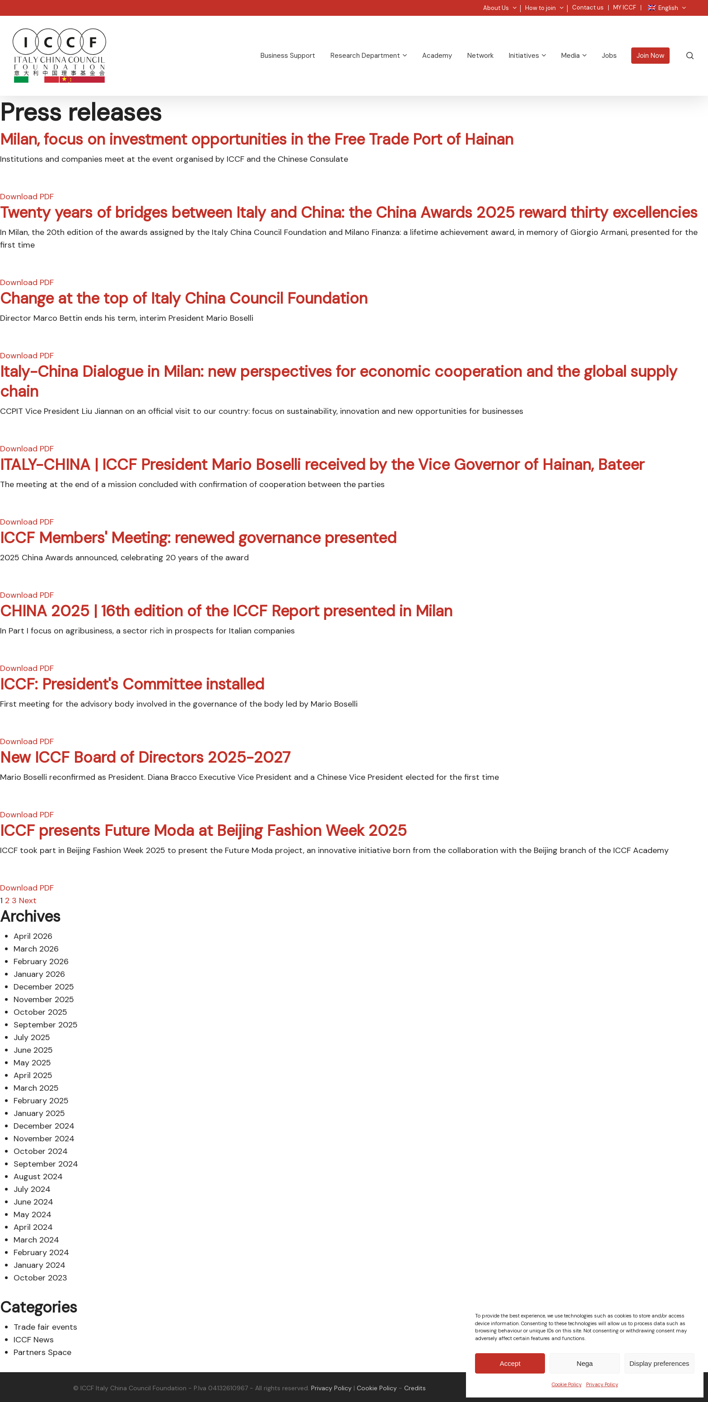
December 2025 (44, 986)
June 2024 (33, 1201)
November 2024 (44, 1138)
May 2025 (32, 1062)
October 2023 (40, 1277)
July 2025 (32, 1037)
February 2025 (41, 1100)
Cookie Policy (567, 1384)
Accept (510, 1363)
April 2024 (33, 1227)
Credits (415, 1388)
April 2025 (33, 1075)
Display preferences (659, 1363)
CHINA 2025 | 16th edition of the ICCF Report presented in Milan (226, 611)
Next (28, 900)
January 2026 (39, 974)
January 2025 (39, 1113)
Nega (585, 1363)
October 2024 (41, 1151)
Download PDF (27, 196)
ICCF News (34, 1339)
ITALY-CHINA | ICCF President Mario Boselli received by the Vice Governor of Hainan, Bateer (322, 465)
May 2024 (32, 1214)
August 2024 (38, 1176)
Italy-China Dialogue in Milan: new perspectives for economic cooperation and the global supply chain (338, 381)
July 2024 (32, 1189)
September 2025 (46, 1024)
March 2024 (36, 1239)
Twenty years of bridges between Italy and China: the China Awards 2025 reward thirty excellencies (349, 212)
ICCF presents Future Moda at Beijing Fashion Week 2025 (203, 831)
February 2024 (41, 1252)
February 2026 (41, 961)
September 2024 (46, 1163)
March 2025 (36, 1088)
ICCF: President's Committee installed (132, 684)
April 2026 (33, 936)
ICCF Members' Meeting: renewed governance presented (198, 538)
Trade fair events (45, 1327)
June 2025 (33, 1050)
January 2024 (39, 1265)
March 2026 (36, 948)
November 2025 (44, 999)
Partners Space (42, 1352)
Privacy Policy (602, 1384)
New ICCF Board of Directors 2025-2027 (145, 757)
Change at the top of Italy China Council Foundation (184, 298)
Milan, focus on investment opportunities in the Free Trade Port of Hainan (256, 139)
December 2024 (44, 1126)
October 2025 (40, 1012)
